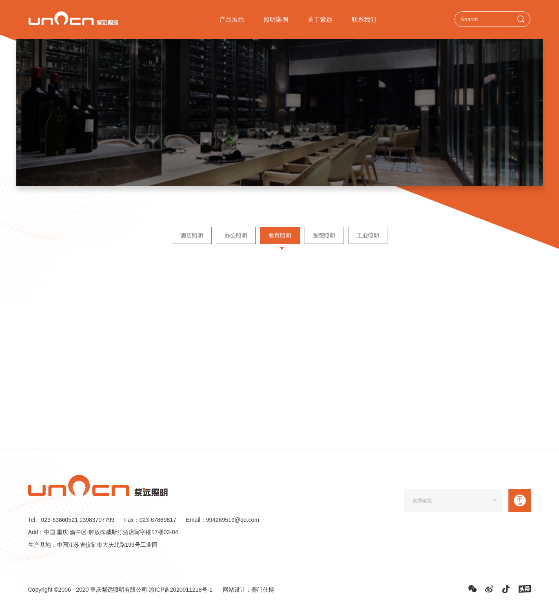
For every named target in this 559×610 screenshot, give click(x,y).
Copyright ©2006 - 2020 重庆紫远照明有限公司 (88, 589)
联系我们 (364, 19)
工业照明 (367, 235)
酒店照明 (191, 235)
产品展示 (232, 19)
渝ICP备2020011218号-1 (181, 589)
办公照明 (235, 235)
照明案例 (276, 19)
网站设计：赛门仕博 (248, 589)
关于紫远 (320, 19)
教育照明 (279, 235)
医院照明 (323, 235)
